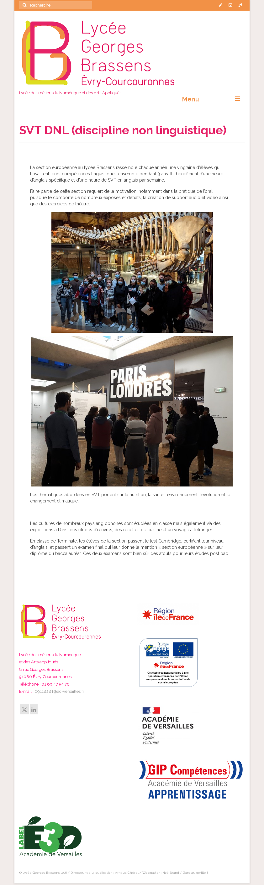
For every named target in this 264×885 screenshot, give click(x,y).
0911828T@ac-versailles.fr (59, 691)
